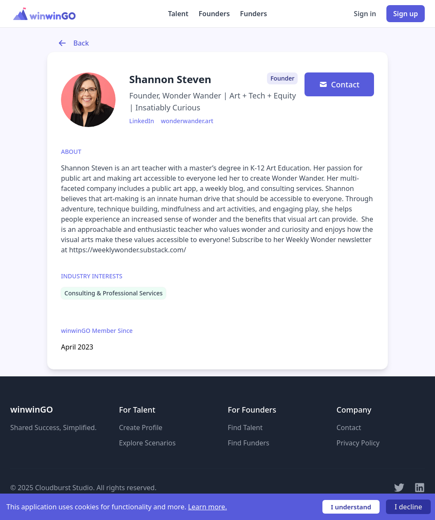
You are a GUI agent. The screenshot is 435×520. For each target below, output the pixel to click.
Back (73, 43)
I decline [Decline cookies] (408, 506)
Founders (214, 13)
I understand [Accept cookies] (351, 507)
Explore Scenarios (147, 443)
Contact (339, 84)
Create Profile (140, 427)
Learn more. (207, 506)
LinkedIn (141, 121)
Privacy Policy (358, 443)
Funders (253, 13)
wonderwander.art (187, 121)
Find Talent (245, 427)
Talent (178, 13)
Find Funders (249, 443)
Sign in (365, 13)
